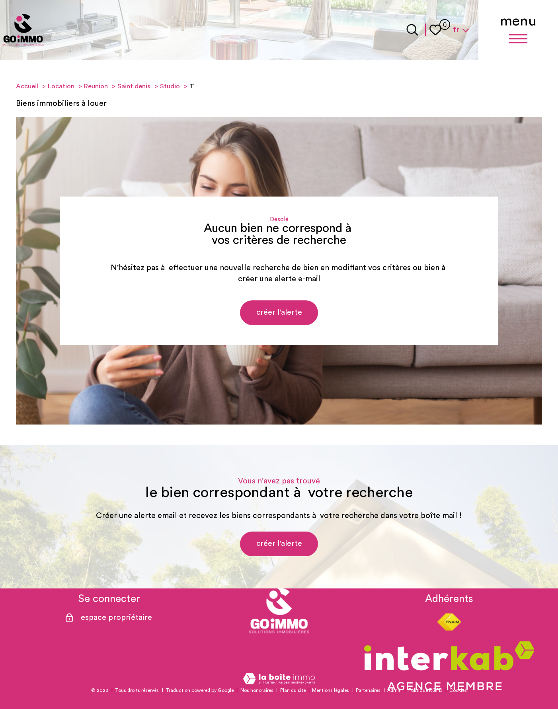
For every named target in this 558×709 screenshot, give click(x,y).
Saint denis (133, 86)
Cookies (458, 690)
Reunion (96, 86)
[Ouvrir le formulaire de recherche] (412, 29)
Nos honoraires (256, 690)
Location (61, 86)
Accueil (27, 86)
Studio (170, 86)
